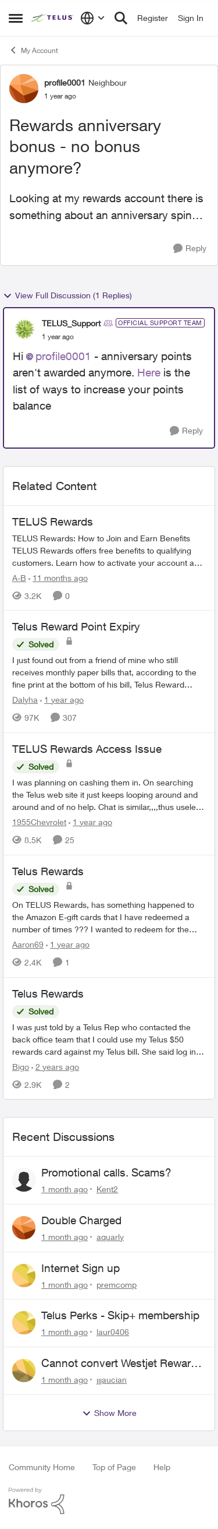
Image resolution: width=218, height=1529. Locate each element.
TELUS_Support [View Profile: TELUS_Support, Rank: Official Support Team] (71, 323)
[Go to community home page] (52, 18)
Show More (109, 1413)
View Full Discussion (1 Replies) (67, 295)
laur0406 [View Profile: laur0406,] (113, 1332)
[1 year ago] (62, 699)
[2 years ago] (55, 1066)
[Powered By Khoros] (109, 1501)
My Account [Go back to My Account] (33, 50)
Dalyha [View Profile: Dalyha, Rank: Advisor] (25, 699)
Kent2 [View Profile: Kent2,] (107, 1189)
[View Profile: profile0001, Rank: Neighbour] (23, 88)
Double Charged (81, 1220)
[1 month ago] (64, 1189)
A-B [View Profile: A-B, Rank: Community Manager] (19, 577)
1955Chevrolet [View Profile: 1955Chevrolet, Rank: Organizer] (39, 822)
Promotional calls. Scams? (106, 1172)
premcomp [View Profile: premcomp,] (117, 1284)
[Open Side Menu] (15, 18)
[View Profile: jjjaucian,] (23, 1370)
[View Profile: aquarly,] (23, 1227)
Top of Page (114, 1467)
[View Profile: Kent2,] (23, 1180)
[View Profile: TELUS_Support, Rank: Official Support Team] (24, 329)
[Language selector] (93, 18)
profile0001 (63, 356)
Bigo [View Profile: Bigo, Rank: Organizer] (20, 1066)
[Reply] (190, 248)
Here (150, 372)
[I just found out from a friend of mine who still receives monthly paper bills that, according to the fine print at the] (109, 672)
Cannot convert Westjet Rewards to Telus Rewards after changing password (122, 1364)
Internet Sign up (80, 1268)
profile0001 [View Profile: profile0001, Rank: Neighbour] (64, 82)
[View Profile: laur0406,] (23, 1322)
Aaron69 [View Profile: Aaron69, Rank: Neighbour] (28, 944)
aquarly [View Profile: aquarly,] (110, 1237)
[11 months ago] (58, 577)
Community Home (42, 1467)
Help (161, 1467)
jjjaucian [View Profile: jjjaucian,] (112, 1379)
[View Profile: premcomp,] (23, 1275)
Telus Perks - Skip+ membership (120, 1315)
